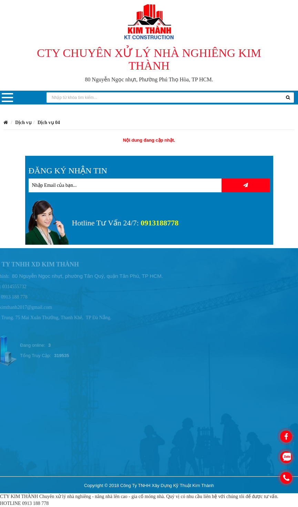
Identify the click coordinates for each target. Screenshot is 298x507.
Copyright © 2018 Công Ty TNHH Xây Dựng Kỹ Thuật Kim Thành (149, 485)
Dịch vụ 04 (49, 122)
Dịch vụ (23, 122)
